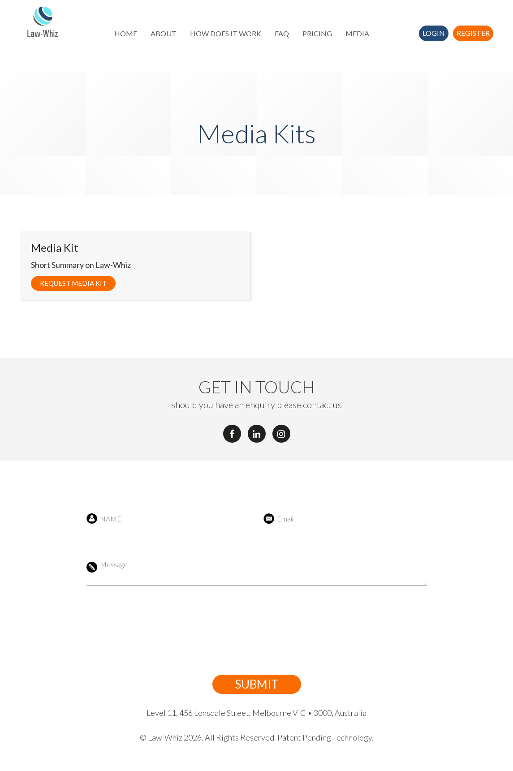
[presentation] (246, 630)
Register (473, 33)
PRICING (317, 33)
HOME (125, 33)
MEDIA (357, 33)
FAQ (282, 33)
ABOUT (164, 33)
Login (433, 33)
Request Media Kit (73, 283)
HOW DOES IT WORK (225, 33)
